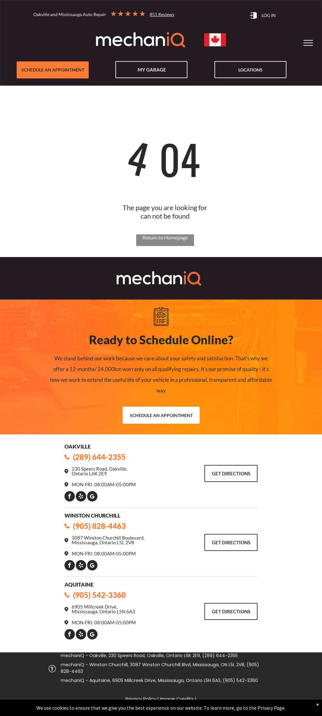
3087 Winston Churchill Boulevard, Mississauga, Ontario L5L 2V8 (108, 540)
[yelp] (81, 497)
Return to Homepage (165, 237)
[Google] (92, 497)
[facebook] (69, 497)
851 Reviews (162, 14)
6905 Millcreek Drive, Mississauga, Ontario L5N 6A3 (103, 609)
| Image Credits (175, 699)
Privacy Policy (140, 699)
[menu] (308, 43)
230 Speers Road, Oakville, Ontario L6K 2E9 (99, 471)
